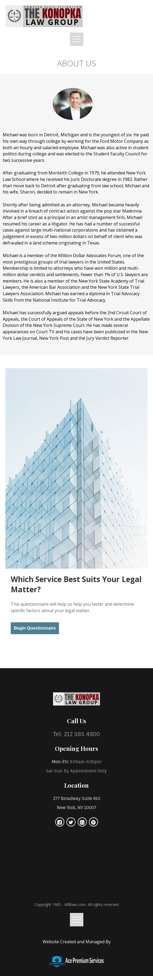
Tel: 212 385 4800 (76, 734)
